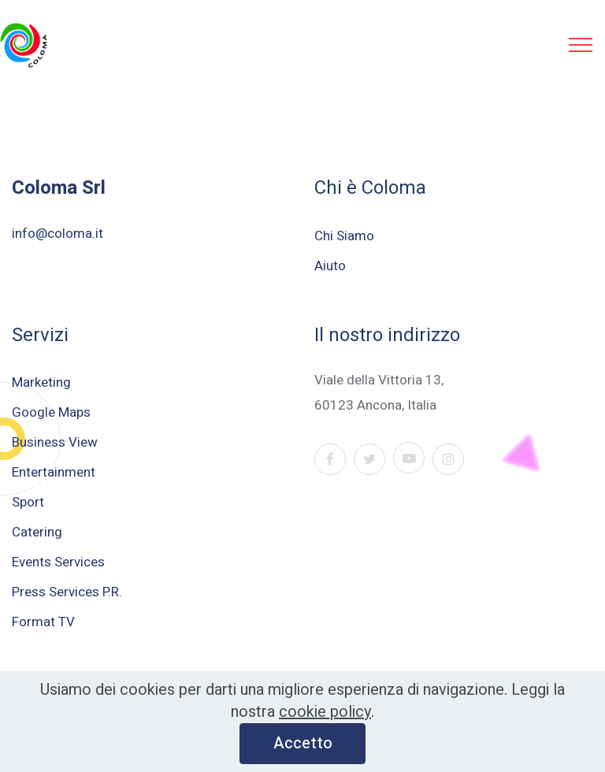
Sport (28, 502)
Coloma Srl (59, 188)
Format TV (43, 622)
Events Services (58, 562)
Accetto (302, 746)
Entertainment (53, 472)
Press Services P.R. (67, 592)
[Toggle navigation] (581, 45)
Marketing (41, 382)
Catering (37, 532)
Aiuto (330, 266)
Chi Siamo (344, 236)
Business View (55, 442)
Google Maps (51, 412)
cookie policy (325, 714)
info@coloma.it (57, 233)
